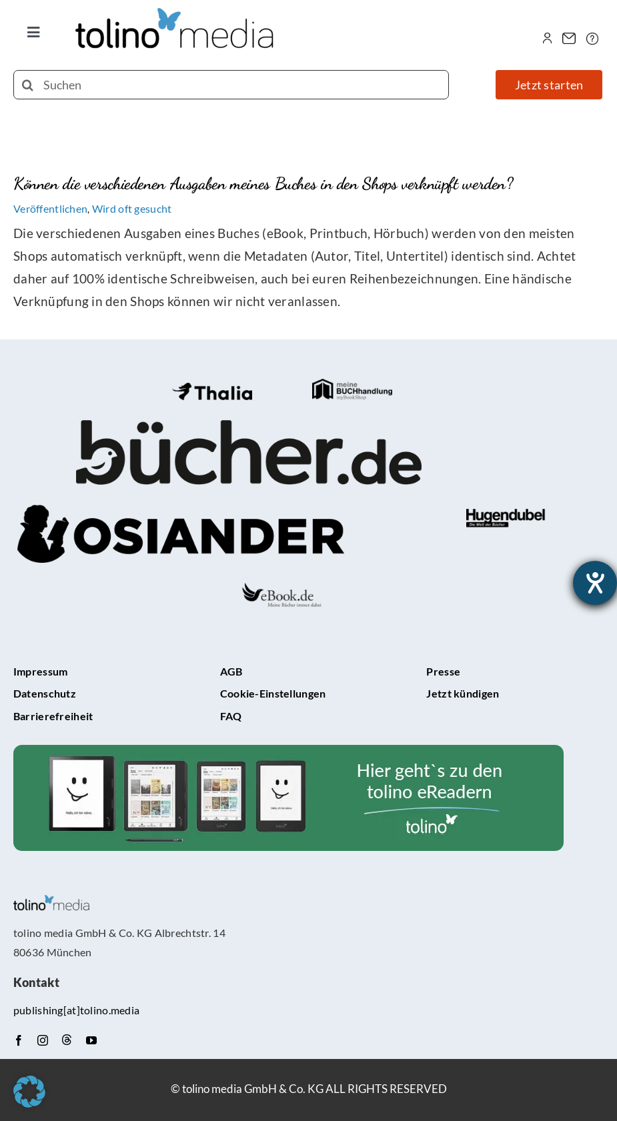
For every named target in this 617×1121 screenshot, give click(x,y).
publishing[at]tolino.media (76, 1010)
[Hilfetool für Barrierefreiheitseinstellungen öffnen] (595, 583)
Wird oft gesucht (132, 208)
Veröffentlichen (50, 208)
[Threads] (66, 1039)
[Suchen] (231, 84)
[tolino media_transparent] (175, 14)
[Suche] (28, 84)
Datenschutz (44, 693)
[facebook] (18, 1040)
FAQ (231, 716)
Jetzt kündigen (462, 693)
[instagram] (42, 1040)
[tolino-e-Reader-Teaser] (288, 751)
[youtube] (91, 1040)
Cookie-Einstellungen (273, 693)
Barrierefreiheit (53, 716)
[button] (29, 1091)
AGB (231, 671)
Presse (443, 671)
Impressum (40, 671)
